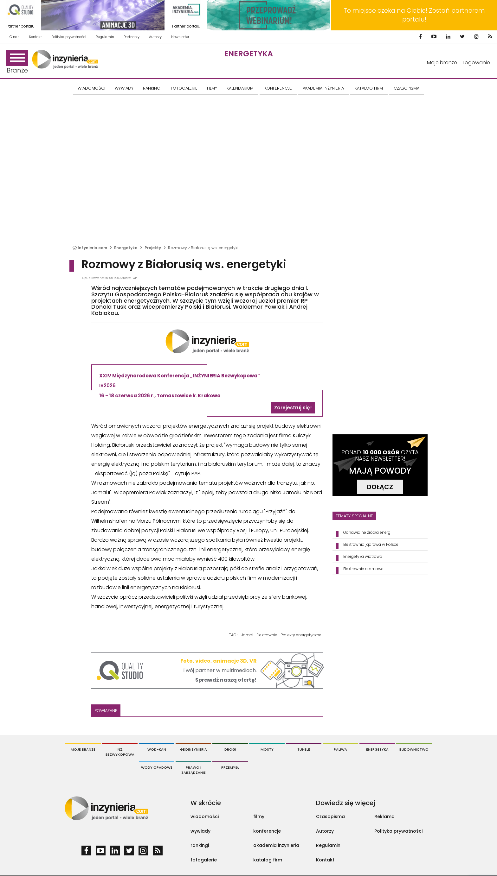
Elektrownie (266, 635)
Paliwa (340, 749)
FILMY (212, 88)
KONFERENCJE (278, 88)
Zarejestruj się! (293, 407)
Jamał (247, 635)
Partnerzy (131, 36)
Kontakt (35, 36)
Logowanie (476, 62)
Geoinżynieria (193, 749)
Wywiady (124, 88)
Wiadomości (91, 88)
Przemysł (230, 767)
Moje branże (442, 62)
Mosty (267, 749)
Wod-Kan (156, 749)
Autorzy (155, 36)
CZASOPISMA (406, 88)
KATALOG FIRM (369, 88)
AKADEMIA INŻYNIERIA (323, 88)
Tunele (303, 749)
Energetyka (248, 53)
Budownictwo (414, 749)
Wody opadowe (156, 767)
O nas (15, 36)
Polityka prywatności (68, 36)
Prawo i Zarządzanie (193, 770)
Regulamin (105, 36)
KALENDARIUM (240, 88)
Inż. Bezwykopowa (120, 752)
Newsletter (180, 36)
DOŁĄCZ (380, 486)
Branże (17, 62)
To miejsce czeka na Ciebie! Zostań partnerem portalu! (414, 15)
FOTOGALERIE (184, 88)
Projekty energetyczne (301, 635)
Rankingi (152, 88)
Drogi (230, 749)
